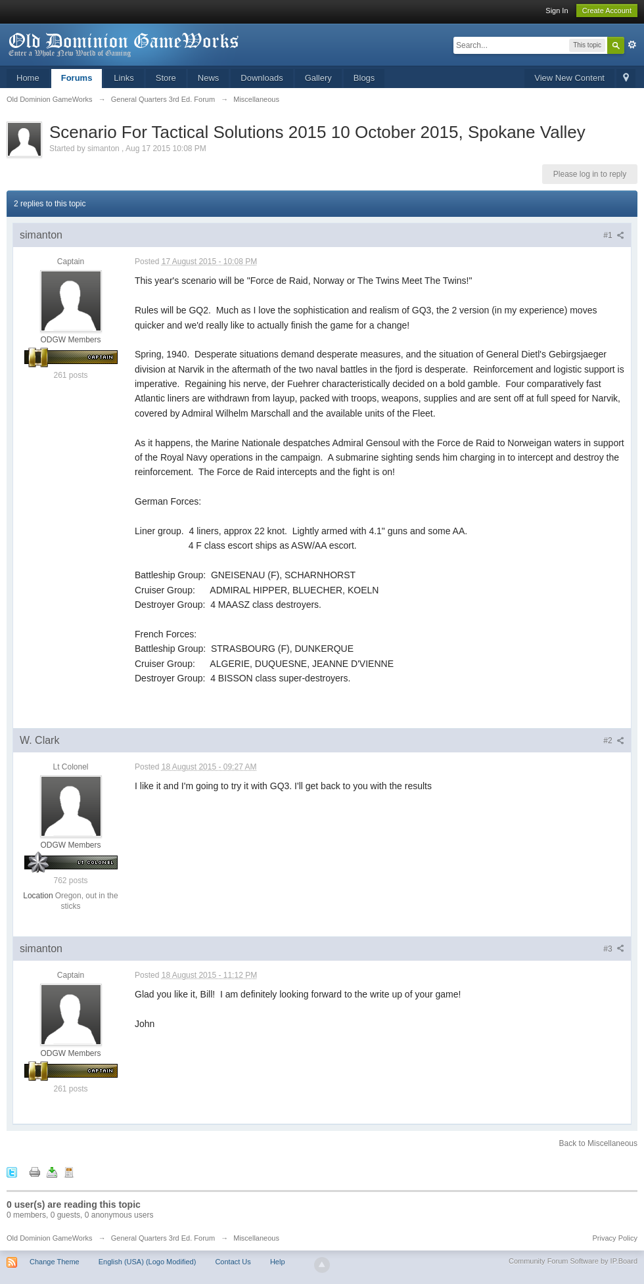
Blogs (364, 78)
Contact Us (232, 1262)
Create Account (607, 10)
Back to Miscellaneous (598, 1143)
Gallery (318, 78)
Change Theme (55, 1262)
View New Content (569, 78)
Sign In (556, 10)
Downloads (262, 78)
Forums (77, 78)
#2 (613, 740)
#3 (613, 948)
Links (123, 78)
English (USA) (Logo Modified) (147, 1262)
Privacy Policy (615, 1238)
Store (166, 78)
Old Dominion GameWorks (50, 1238)
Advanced (632, 44)
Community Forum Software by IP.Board (573, 1261)
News (208, 78)
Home (27, 78)
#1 (613, 235)
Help (277, 1262)
